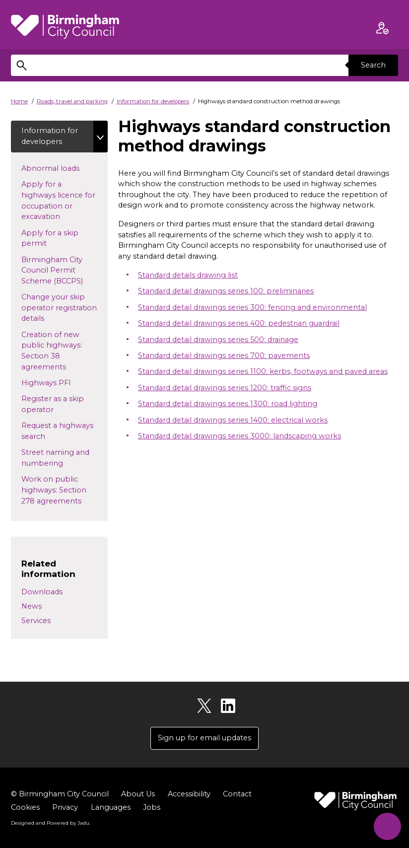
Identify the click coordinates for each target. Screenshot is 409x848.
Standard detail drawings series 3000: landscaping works (239, 435)
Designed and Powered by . (50, 823)
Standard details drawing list (188, 275)
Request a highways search (57, 431)
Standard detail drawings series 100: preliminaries (226, 290)
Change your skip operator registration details (59, 307)
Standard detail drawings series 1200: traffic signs (224, 387)
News (31, 606)
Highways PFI (55, 382)
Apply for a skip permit (49, 238)
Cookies (25, 807)
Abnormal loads (59, 168)
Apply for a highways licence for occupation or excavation (58, 200)
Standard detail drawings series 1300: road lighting (227, 403)
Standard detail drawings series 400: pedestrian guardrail (239, 323)
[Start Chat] (387, 826)
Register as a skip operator (52, 404)
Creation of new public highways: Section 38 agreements (52, 350)
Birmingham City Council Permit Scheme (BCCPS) (61, 270)
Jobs (151, 807)
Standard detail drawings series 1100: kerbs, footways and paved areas (263, 371)
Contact (237, 793)
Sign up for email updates (204, 737)
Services (36, 620)
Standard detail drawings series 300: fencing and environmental (252, 307)
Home (19, 101)
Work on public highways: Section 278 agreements (60, 490)
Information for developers (153, 101)
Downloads (42, 591)
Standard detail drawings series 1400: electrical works (233, 420)
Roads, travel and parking (72, 101)
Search (373, 65)
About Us (138, 793)
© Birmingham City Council (60, 793)
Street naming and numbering (55, 458)
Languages (111, 807)
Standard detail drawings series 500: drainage (218, 339)
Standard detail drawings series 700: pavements (224, 355)
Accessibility (189, 793)
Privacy (65, 807)
